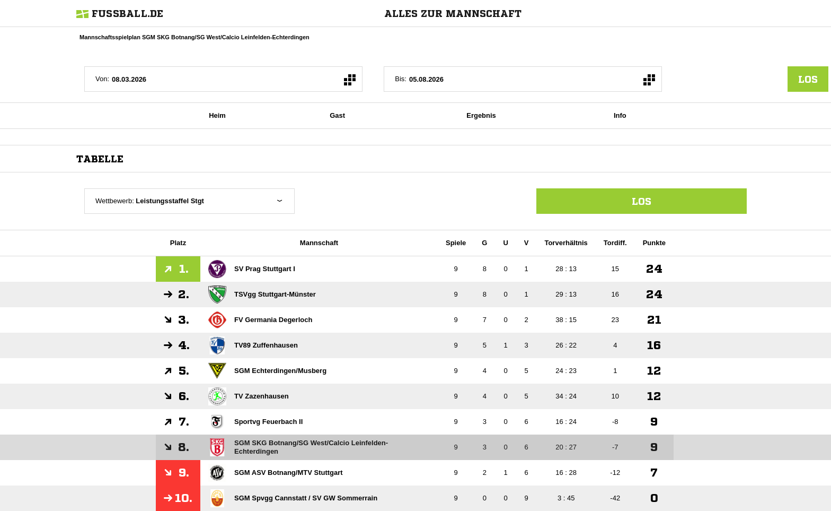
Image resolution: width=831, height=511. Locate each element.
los (808, 79)
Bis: (400, 79)
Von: (102, 79)
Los (641, 201)
